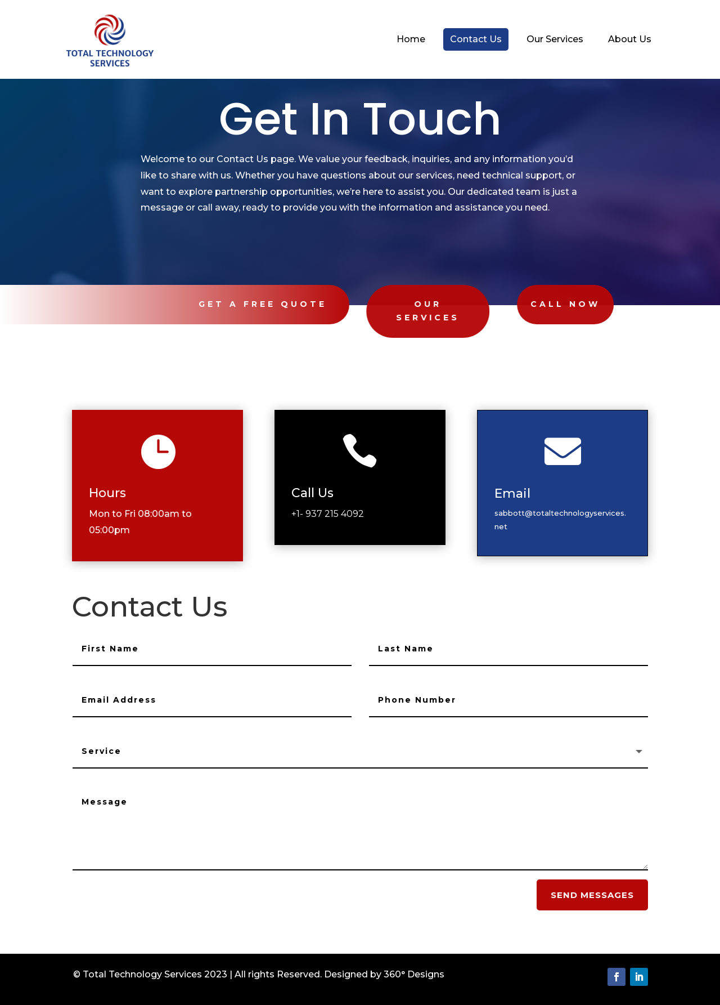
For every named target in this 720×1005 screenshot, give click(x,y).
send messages (592, 895)
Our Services (403, 311)
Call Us (323, 492)
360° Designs (414, 974)
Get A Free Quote (254, 304)
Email (523, 493)
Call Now (531, 304)
